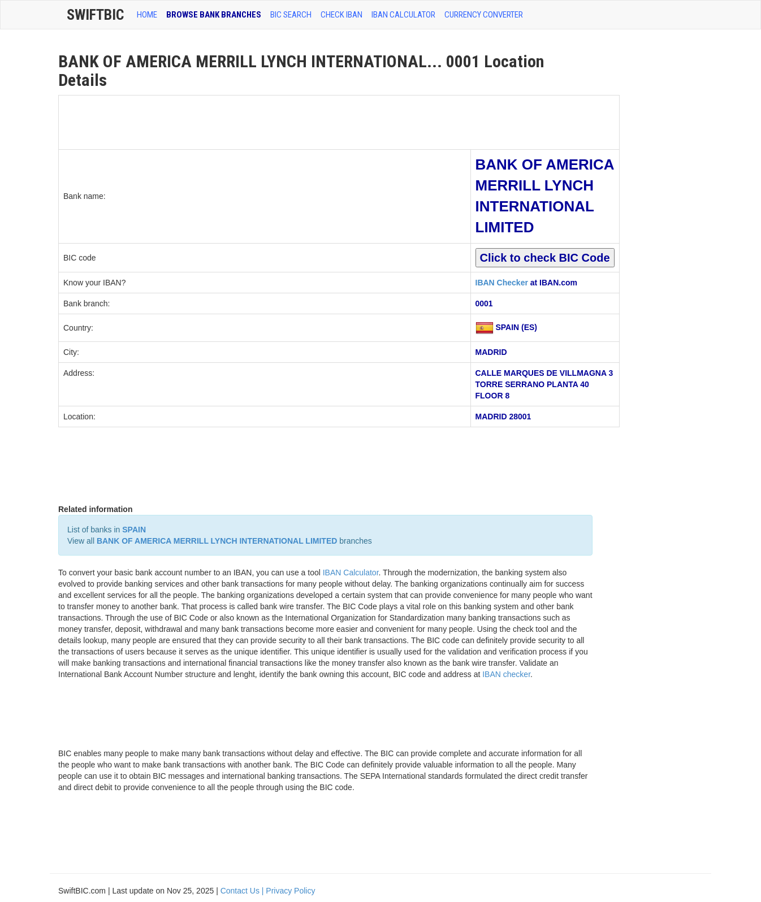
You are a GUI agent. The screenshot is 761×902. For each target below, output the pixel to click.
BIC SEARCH (291, 15)
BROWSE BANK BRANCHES (213, 15)
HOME (147, 15)
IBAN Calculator (403, 15)
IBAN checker (506, 674)
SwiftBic (95, 14)
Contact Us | (243, 890)
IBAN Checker (501, 282)
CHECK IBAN (341, 15)
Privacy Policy (290, 890)
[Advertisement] (264, 121)
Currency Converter (483, 15)
